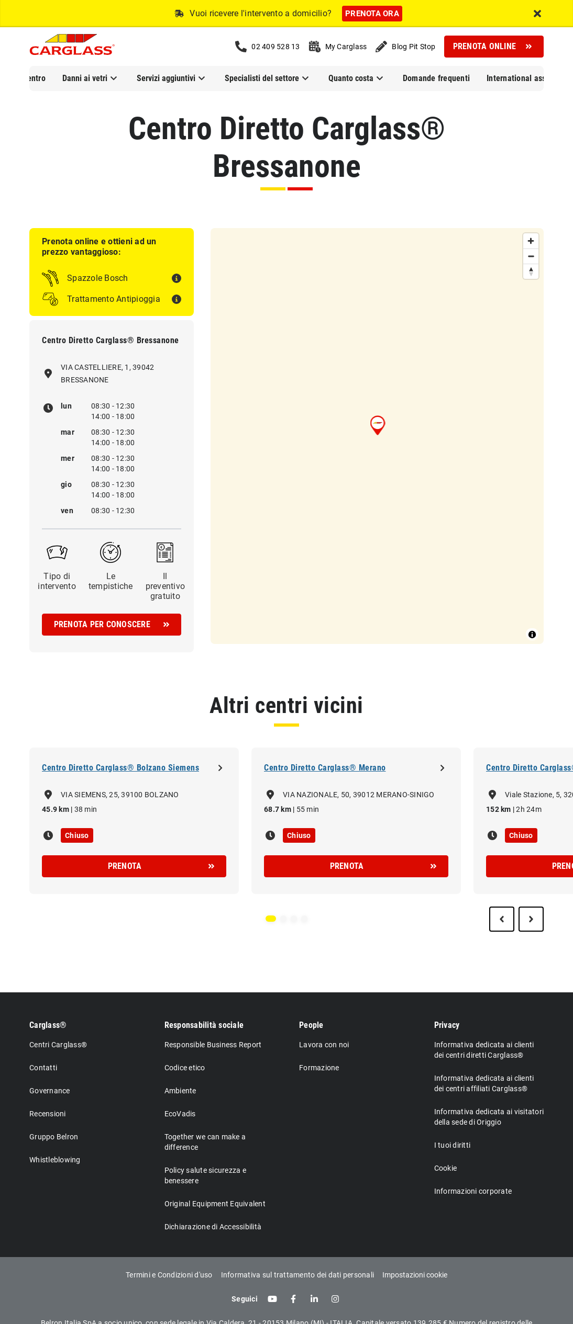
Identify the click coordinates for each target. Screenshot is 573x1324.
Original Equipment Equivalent (215, 1203)
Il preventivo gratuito (165, 586)
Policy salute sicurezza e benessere (205, 1175)
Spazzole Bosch (97, 278)
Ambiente (180, 1091)
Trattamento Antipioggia (113, 299)
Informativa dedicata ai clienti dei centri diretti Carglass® (484, 1049)
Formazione (319, 1067)
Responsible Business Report (213, 1044)
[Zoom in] (530, 240)
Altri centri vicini (286, 705)
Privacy (447, 1025)
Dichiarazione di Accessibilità (213, 1227)
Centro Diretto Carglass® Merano (325, 768)
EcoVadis (180, 1114)
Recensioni (47, 1114)
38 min (85, 809)
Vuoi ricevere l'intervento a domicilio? (261, 13)
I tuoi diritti (452, 1145)
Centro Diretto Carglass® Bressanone (286, 147)
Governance (49, 1091)
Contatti (43, 1067)
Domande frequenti (436, 78)
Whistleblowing (55, 1160)
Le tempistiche (111, 581)
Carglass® (48, 1025)
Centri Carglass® (58, 1044)
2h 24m (529, 809)
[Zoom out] (530, 256)
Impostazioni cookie (414, 1275)
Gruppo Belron (53, 1137)
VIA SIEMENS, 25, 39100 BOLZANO (120, 794)
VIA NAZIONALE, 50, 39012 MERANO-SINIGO (359, 794)
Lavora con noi (324, 1044)
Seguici (245, 1299)
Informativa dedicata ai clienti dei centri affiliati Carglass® (484, 1083)
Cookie (445, 1168)
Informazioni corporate (473, 1191)
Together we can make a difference (205, 1142)
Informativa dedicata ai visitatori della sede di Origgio (489, 1116)
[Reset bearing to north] (530, 271)
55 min (307, 809)
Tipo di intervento (57, 581)
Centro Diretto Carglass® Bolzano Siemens (120, 768)
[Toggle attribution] (532, 634)
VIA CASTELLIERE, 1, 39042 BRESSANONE (107, 373)
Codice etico (184, 1067)
